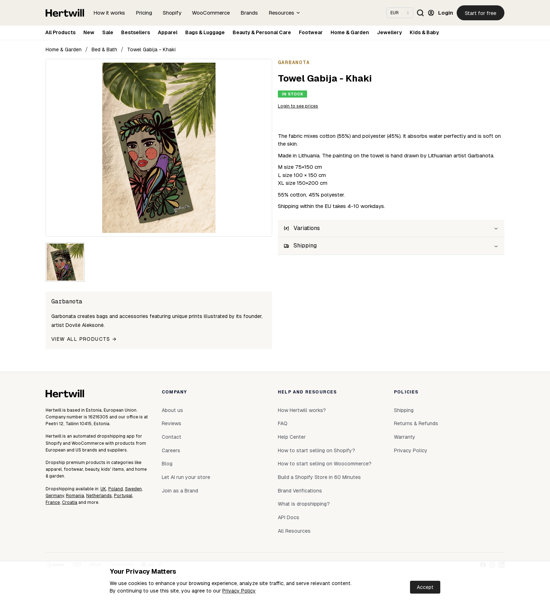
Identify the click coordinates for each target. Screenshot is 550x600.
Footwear (311, 32)
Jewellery (389, 32)
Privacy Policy (239, 591)
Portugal (123, 495)
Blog (167, 463)
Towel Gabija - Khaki (151, 49)
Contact (171, 437)
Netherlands (99, 495)
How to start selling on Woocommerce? (325, 463)
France (53, 502)
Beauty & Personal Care (262, 32)
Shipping (404, 410)
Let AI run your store (186, 477)
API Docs (288, 517)
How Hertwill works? (302, 410)
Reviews (171, 423)
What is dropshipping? (304, 504)
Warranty (404, 437)
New (88, 32)
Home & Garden (350, 32)
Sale (107, 32)
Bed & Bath (104, 49)
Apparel (167, 32)
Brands (249, 13)
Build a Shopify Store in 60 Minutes (319, 477)
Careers (171, 450)
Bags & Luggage (205, 32)
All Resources (294, 531)
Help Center (292, 437)
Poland (115, 488)
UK (103, 488)
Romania (75, 495)
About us (172, 410)
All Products (60, 32)
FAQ (282, 423)
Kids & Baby (424, 32)
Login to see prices (298, 106)
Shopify (172, 13)
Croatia (69, 502)
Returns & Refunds (416, 423)
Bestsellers (135, 32)
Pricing (144, 13)
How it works (109, 13)
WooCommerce (211, 13)
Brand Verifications (300, 491)
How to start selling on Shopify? (316, 450)
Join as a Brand (180, 491)
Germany (55, 495)
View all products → (84, 339)
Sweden (133, 488)
